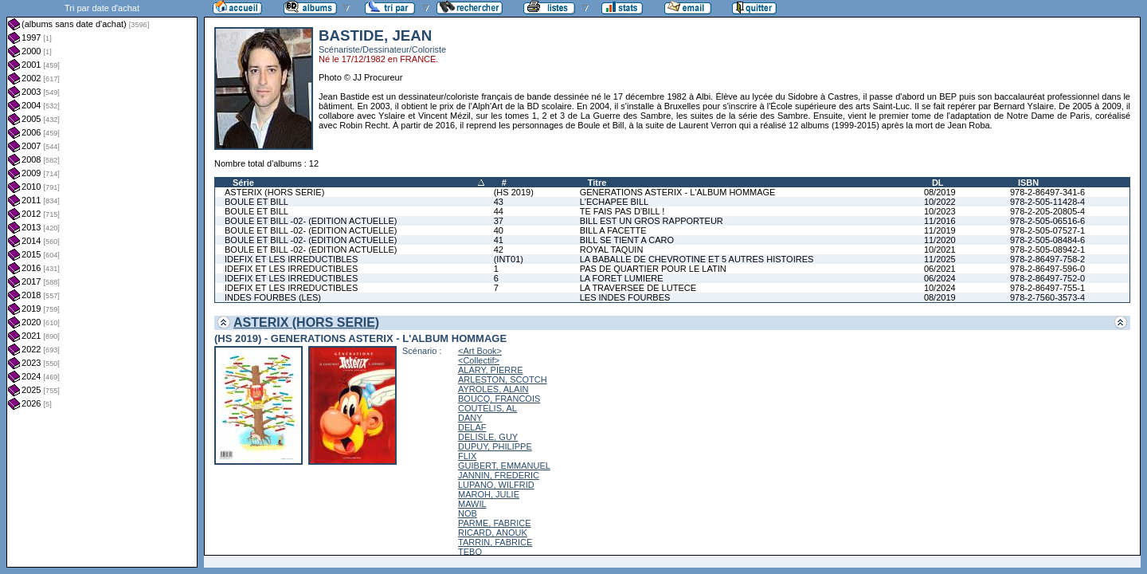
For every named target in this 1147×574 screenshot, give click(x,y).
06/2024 (940, 278)
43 (498, 201)
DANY (470, 418)
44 (498, 211)
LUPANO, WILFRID (496, 484)
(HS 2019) (514, 192)
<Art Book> (480, 351)
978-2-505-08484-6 (1047, 240)
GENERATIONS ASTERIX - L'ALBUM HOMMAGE (678, 192)
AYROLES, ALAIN (493, 389)
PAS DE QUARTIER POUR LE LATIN (653, 268)
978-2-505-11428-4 (1047, 201)
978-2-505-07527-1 (1047, 230)
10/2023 (940, 211)
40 (498, 230)
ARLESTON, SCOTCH (502, 379)
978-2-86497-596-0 (1047, 268)
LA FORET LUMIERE (622, 278)
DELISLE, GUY (488, 437)
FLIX (467, 456)
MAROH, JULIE (488, 494)
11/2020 (940, 240)
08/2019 (940, 192)
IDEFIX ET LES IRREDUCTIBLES (291, 259)
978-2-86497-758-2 (1047, 259)
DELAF (472, 427)
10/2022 (940, 201)
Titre (597, 182)
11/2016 (940, 221)
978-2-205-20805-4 (1047, 211)
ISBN (1028, 182)
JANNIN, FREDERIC (498, 475)
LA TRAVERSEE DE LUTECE (638, 288)
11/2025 (940, 259)
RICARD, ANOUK (492, 532)
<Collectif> (478, 360)
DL (938, 182)
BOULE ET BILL (256, 201)
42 (498, 249)
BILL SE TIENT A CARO (627, 240)
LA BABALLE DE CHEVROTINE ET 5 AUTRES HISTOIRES (697, 259)
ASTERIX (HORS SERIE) (274, 192)
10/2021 (940, 249)
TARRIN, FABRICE (495, 542)
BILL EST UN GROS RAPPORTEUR (651, 221)
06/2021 (940, 268)
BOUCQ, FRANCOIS (499, 398)
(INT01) (508, 259)
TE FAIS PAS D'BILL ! (622, 211)
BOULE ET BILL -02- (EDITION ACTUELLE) (311, 221)
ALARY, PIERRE (490, 370)
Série (243, 182)
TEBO (470, 551)
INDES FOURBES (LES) (273, 297)
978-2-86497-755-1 (1047, 288)
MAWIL (472, 504)
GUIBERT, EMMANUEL (504, 465)
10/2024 (940, 288)
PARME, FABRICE (494, 523)
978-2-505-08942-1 (1047, 249)
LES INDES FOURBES (625, 297)
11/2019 (940, 230)
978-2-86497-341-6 (1047, 192)
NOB (467, 513)
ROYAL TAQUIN (612, 249)
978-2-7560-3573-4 (1047, 297)
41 (498, 240)
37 (498, 221)
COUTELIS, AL (487, 408)
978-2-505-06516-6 (1047, 221)
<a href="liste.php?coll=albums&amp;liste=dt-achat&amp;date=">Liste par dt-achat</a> (102, 284)
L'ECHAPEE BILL (614, 201)
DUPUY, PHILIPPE (495, 446)
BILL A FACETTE (613, 230)
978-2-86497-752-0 (1047, 278)
